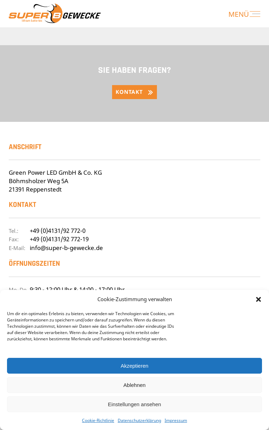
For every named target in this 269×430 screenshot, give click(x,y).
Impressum (176, 420)
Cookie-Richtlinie (98, 420)
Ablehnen (134, 385)
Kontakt (129, 91)
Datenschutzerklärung (139, 420)
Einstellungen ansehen (134, 404)
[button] (258, 299)
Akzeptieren (134, 366)
